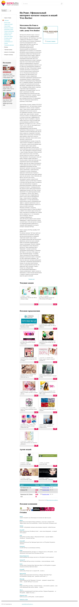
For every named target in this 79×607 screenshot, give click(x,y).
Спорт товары (7, 26)
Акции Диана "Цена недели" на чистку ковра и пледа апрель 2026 (9, 75)
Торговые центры (8, 49)
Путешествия (7, 39)
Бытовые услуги (7, 34)
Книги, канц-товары (8, 36)
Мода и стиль (7, 22)
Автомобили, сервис (8, 29)
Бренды (6, 47)
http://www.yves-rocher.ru (52, 500)
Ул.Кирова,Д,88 (23, 490)
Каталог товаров (51, 41)
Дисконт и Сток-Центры (9, 52)
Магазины (6, 20)
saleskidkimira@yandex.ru (27, 604)
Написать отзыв (24, 599)
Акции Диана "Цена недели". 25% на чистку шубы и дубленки (8, 88)
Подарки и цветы (8, 38)
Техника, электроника (9, 31)
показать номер (45, 487)
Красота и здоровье (8, 27)
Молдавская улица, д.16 (25, 487)
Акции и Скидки (7, 17)
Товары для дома (8, 33)
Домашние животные (9, 45)
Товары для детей (8, 24)
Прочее (6, 43)
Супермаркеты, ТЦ (8, 41)
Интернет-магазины (8, 54)
